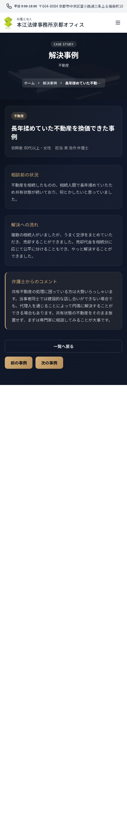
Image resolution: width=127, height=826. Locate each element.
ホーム (29, 82)
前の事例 (19, 363)
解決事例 (50, 82)
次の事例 (49, 363)
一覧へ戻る (63, 346)
